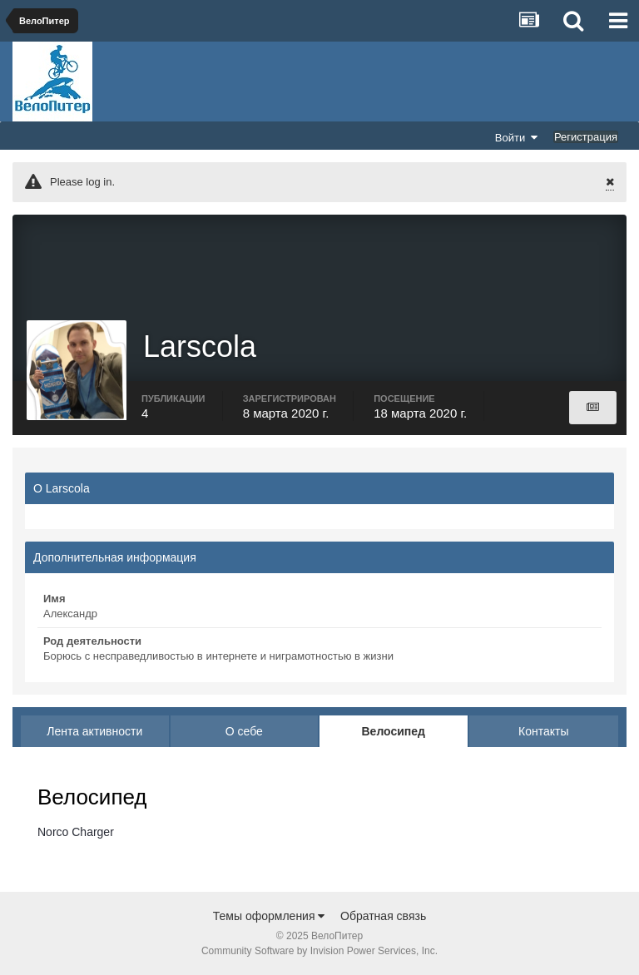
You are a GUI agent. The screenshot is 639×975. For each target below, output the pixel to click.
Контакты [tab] (543, 731)
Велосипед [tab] (394, 731)
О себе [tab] (244, 731)
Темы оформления (269, 916)
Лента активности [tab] (94, 731)
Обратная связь (383, 916)
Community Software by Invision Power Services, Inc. (319, 951)
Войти (516, 137)
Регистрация (585, 137)
